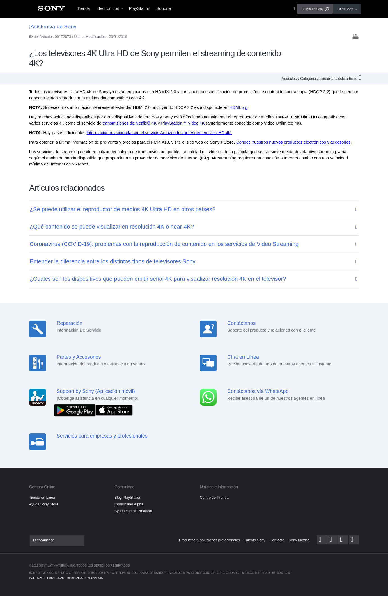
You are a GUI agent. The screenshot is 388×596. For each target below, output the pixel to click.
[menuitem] (51, 10)
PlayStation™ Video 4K (183, 123)
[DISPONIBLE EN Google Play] (76, 410)
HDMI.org (238, 107)
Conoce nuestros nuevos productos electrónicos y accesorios (293, 142)
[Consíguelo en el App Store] (114, 410)
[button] (315, 9)
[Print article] (355, 37)
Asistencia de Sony (53, 26)
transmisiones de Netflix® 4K (129, 123)
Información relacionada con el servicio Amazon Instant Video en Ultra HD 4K (159, 132)
